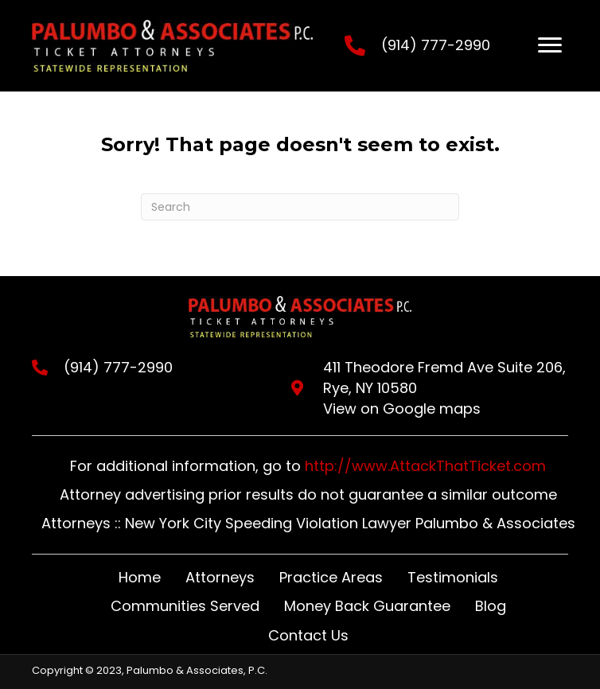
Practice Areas (331, 577)
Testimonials (452, 577)
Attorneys (220, 577)
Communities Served (185, 606)
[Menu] (550, 45)
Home (140, 577)
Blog (490, 606)
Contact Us (308, 635)
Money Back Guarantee (367, 606)
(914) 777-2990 (435, 45)
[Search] (300, 206)
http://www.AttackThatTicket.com (425, 466)
